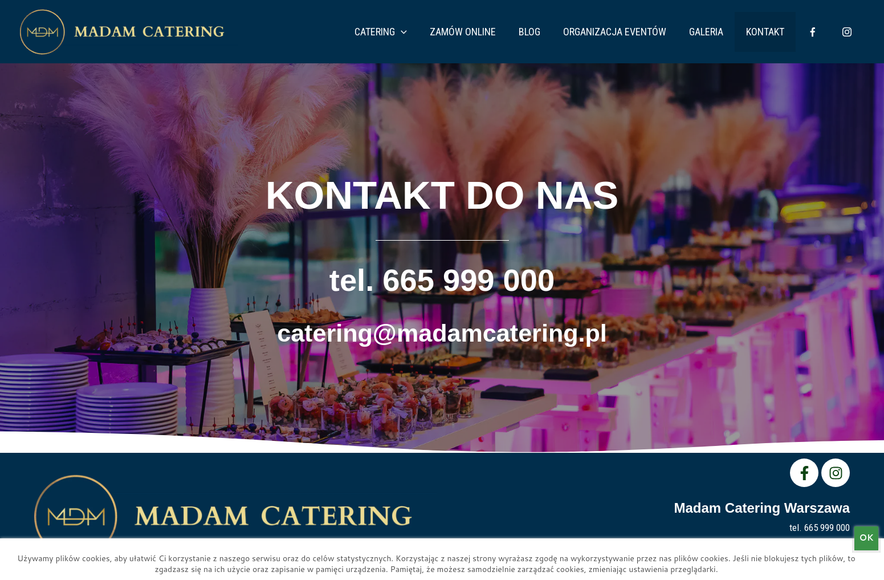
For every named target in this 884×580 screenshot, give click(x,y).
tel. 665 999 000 (442, 277)
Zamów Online (492, 32)
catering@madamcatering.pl (442, 328)
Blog (554, 32)
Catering (415, 32)
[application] (435, 32)
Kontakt (776, 32)
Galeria (722, 32)
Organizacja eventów (635, 32)
